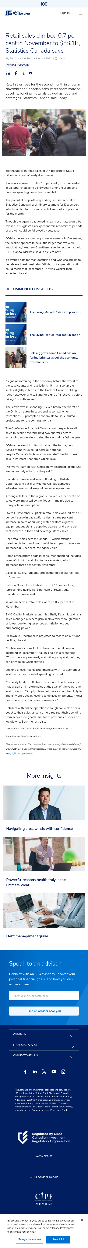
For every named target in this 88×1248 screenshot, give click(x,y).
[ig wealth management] (21, 13)
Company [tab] (19, 1034)
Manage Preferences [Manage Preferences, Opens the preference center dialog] (29, 1239)
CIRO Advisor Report (44, 1177)
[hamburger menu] (80, 13)
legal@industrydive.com (20, 753)
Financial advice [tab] (25, 1045)
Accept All (58, 1239)
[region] (44, 1231)
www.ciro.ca (44, 1156)
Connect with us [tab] (25, 1055)
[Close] (82, 1220)
